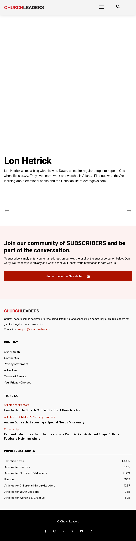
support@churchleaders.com (34, 329)
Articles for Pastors (17, 405)
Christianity (11, 429)
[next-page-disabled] (129, 211)
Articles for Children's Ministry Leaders (29, 417)
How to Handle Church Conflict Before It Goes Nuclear (43, 410)
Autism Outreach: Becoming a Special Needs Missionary (44, 422)
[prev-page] (7, 211)
